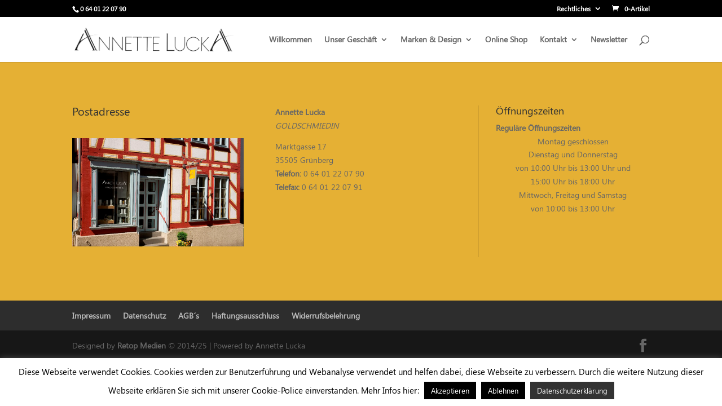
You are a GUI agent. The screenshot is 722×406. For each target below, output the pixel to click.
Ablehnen (503, 390)
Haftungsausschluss (245, 315)
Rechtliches (574, 9)
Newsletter (609, 40)
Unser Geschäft (350, 40)
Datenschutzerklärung (572, 390)
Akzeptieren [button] (450, 390)
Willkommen (290, 40)
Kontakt (553, 40)
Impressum (91, 315)
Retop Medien (142, 345)
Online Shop (506, 40)
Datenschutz (144, 315)
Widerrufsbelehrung (326, 315)
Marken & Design (430, 40)
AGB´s (188, 315)
